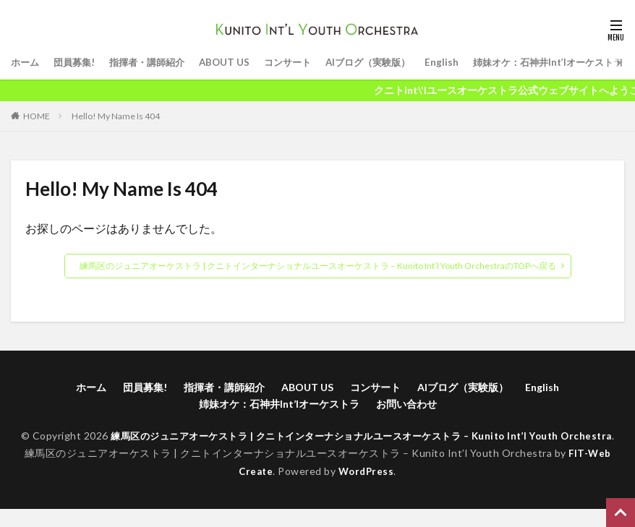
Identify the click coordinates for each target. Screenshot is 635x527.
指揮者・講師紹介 (154, 62)
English (464, 62)
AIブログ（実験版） (386, 62)
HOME (36, 116)
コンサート (301, 62)
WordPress (367, 488)
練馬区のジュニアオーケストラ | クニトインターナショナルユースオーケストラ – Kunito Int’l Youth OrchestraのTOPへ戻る (318, 265)
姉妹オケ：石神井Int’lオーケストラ (279, 404)
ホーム (26, 62)
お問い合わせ (406, 404)
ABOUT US (236, 62)
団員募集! (78, 62)
